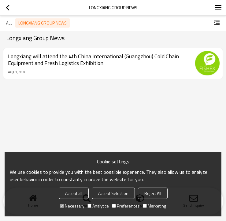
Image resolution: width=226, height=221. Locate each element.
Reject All (152, 193)
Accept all (73, 193)
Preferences (126, 206)
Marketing (154, 206)
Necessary (72, 206)
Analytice (98, 206)
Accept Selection (113, 193)
